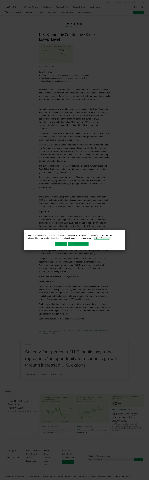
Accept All (60, 244)
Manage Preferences (78, 244)
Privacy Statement (101, 238)
